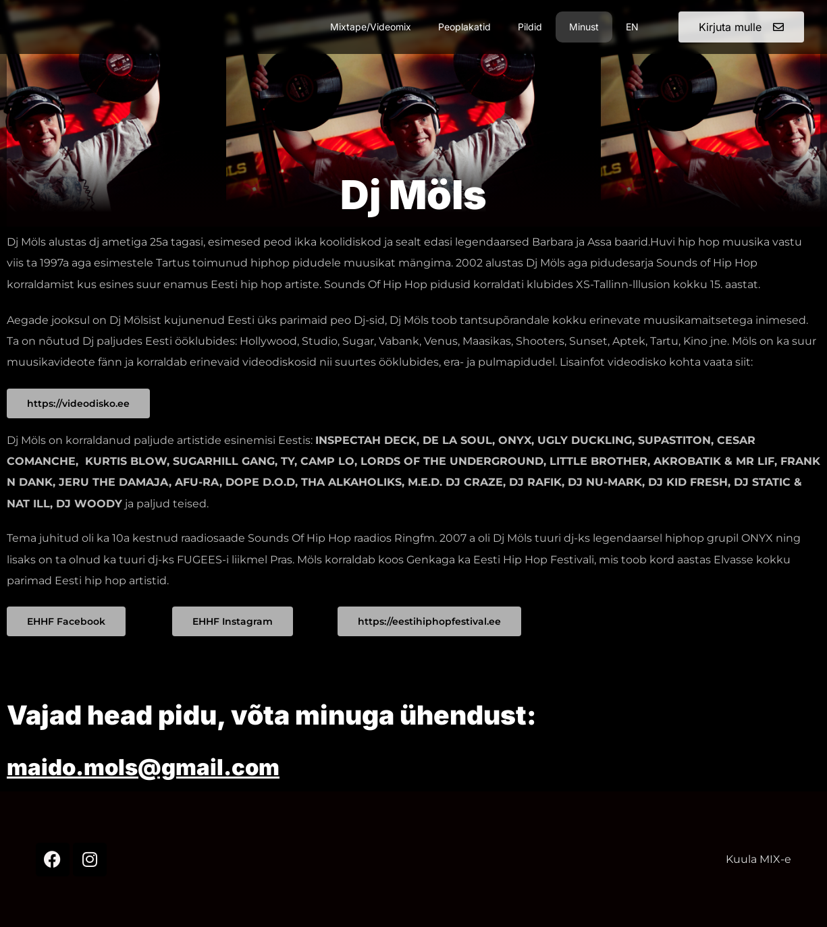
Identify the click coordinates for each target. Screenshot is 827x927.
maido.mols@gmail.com (169, 765)
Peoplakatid (464, 26)
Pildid (530, 26)
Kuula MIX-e (758, 859)
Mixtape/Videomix (370, 26)
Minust (584, 26)
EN (632, 26)
